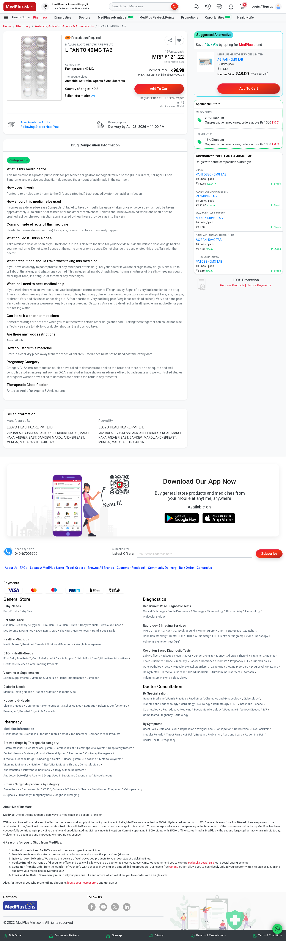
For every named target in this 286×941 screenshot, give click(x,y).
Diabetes (157, 661)
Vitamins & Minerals (15, 764)
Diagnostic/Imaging (67, 795)
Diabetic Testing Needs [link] (17, 691)
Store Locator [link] (59, 734)
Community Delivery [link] (67, 935)
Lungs (198, 655)
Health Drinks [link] (11, 644)
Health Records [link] (13, 734)
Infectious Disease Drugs (19, 759)
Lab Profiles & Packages (158, 655)
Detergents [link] (32, 705)
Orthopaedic (132, 789)
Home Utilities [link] (51, 705)
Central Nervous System (18, 753)
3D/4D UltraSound (184, 630)
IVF (265, 709)
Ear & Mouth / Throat (64, 764)
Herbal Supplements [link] (71, 678)
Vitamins (256, 655)
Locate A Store (47, 567)
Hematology (253, 611)
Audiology (181, 715)
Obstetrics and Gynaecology (223, 698)
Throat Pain (173, 734)
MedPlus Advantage (115, 17)
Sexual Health (151, 740)
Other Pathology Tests (156, 666)
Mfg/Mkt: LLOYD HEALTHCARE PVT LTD (89, 44)
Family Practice (176, 698)
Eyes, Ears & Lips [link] (46, 630)
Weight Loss (205, 729)
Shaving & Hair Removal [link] (74, 630)
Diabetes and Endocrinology (160, 704)
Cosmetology (151, 709)
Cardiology (188, 704)
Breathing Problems (207, 734)
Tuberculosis (261, 661)
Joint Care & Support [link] (61, 658)
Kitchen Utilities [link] (71, 705)
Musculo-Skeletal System (51, 753)
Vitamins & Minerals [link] (43, 678)
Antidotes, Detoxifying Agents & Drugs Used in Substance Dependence (47, 775)
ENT (234, 704)
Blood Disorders (198, 672)
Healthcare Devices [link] (15, 664)
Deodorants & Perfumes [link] (18, 630)
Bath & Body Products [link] (85, 625)
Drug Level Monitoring (264, 666)
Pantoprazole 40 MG (79, 69)
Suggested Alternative (213, 35)
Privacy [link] (159, 935)
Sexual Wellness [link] (111, 625)
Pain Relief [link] (23, 658)
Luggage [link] (89, 705)
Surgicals (9, 795)
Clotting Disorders (237, 666)
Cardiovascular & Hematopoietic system (80, 748)
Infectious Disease (173, 672)
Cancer (194, 661)
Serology (198, 611)
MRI (145, 630)
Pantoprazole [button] (18, 160)
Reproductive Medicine (177, 709)
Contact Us (204, 567)
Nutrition (36, 764)
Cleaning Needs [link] (13, 705)
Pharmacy (40, 17)
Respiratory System (120, 748)
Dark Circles (241, 729)
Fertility (208, 655)
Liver (188, 655)
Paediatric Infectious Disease (242, 709)
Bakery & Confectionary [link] (112, 705)
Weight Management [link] (89, 644)
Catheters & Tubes (63, 789)
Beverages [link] (10, 711)
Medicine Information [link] (18, 729)
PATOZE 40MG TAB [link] (209, 261)
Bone (169, 661)
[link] (19, 6)
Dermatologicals (90, 764)
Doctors (85, 17)
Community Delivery (162, 567)
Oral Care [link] (49, 625)
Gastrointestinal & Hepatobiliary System (28, 748)
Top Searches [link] (79, 734)
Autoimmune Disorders (225, 672)
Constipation (223, 729)
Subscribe (269, 554)
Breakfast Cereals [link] (33, 644)
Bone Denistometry (155, 636)
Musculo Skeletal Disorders (190, 666)
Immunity (181, 661)
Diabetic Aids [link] (67, 691)
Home (7, 26)
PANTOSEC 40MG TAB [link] (211, 174)
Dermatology (221, 704)
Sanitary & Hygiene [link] (29, 625)
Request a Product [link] (36, 734)
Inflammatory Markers (156, 677)
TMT (222, 630)
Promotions (189, 17)
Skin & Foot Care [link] (87, 658)
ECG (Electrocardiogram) (227, 636)
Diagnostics (63, 17)
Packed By (106, 420)
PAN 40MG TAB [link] (206, 196)
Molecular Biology (154, 616)
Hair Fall (188, 734)
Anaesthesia (11, 789)
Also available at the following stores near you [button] (40, 125)
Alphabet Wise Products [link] (105, 734)
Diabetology (251, 698)
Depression (187, 729)
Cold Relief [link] (39, 658)
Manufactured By (18, 420)
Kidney (220, 655)
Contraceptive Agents (98, 753)
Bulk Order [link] (15, 935)
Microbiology (215, 611)
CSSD (46, 789)
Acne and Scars (232, 734)
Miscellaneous (103, 775)
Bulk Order (186, 567)
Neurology (203, 704)
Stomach (248, 672)
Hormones (75, 753)
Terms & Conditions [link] (270, 935)
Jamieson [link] (93, 678)
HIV (248, 661)
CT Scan (155, 630)
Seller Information (79, 95)
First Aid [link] (8, 658)
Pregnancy (236, 661)
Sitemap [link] (117, 935)
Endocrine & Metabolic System (102, 759)
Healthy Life (245, 17)
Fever (146, 661)
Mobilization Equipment (106, 789)
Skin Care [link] (9, 625)
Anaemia (269, 655)
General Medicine (154, 698)
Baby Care (26, 611)
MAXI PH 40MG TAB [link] (209, 218)
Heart (179, 655)
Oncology (43, 759)
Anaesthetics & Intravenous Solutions (26, 770)
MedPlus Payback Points (157, 17)
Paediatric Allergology (208, 709)
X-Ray (166, 630)
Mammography (207, 630)
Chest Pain (149, 729)
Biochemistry (234, 611)
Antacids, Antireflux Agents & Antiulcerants (64, 26)
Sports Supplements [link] (16, 678)
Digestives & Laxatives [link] (114, 658)
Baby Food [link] (10, 611)
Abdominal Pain (254, 734)
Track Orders (75, 567)
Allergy (231, 655)
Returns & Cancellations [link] (211, 935)
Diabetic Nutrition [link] (45, 691)
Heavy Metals (151, 672)
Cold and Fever (168, 729)
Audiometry (202, 636)
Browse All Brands (101, 567)
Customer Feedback (131, 567)
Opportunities (217, 17)
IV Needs (83, 789)
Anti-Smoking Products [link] (44, 664)
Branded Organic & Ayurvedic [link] (37, 711)
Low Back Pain (260, 729)
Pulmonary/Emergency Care (35, 795)
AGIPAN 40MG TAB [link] (230, 59)
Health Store (16, 17)
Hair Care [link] (63, 625)
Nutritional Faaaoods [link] (60, 644)
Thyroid (243, 655)
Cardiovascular (31, 789)
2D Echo (249, 630)
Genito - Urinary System (66, 759)
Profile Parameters (179, 611)
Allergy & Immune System (68, 770)
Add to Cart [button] (159, 89)
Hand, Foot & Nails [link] (103, 630)
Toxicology (216, 666)
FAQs (23, 567)
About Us (11, 567)
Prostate (222, 661)
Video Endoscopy (257, 636)
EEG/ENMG (235, 630)
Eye (46, 764)
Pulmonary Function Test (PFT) (161, 641)
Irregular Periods (153, 734)
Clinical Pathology (154, 611)
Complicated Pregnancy (158, 715)
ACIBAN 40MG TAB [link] (209, 240)
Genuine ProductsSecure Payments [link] (245, 285)
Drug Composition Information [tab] (95, 145)
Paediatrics (196, 698)
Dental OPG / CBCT (180, 636)
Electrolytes (180, 677)
